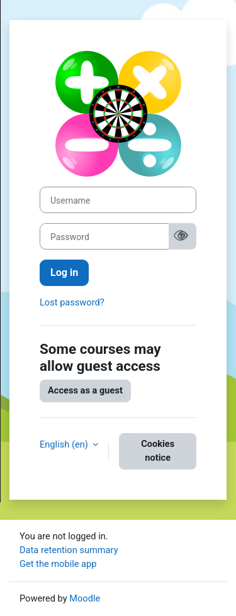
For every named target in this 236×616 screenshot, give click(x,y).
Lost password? (72, 302)
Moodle (84, 598)
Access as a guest (85, 390)
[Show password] (180, 236)
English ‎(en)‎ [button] (65, 444)
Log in (64, 272)
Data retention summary (69, 550)
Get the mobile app (58, 563)
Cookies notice (157, 450)
